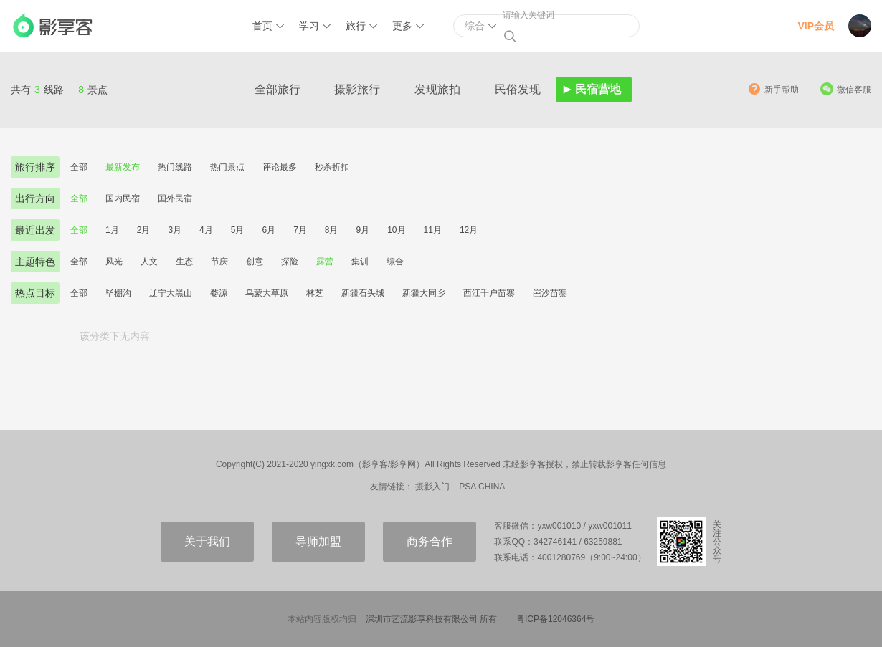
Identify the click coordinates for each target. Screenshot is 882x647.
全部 (78, 167)
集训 (360, 262)
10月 (396, 230)
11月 (433, 230)
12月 (469, 230)
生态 (184, 262)
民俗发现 (518, 89)
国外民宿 (175, 198)
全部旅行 (277, 89)
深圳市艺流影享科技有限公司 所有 (431, 619)
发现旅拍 (437, 89)
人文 (149, 262)
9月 (363, 230)
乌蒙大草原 (266, 293)
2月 (144, 230)
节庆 (219, 262)
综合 (395, 262)
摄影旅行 (357, 89)
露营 (324, 262)
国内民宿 (122, 198)
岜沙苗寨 (550, 293)
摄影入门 (432, 486)
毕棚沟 (118, 293)
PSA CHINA (482, 486)
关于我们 (207, 541)
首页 (262, 26)
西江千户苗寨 (489, 293)
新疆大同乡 (423, 293)
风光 (114, 262)
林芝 (314, 293)
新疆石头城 (362, 293)
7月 (300, 230)
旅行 (356, 26)
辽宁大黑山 (170, 293)
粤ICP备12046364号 (555, 619)
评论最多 (279, 167)
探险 (289, 262)
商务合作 (429, 541)
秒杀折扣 (332, 167)
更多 (402, 26)
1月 (112, 230)
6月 (268, 230)
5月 (238, 230)
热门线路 (175, 167)
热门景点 (227, 167)
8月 (331, 230)
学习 (309, 26)
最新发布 (122, 167)
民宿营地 (598, 89)
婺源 (218, 293)
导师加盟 (318, 541)
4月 (206, 230)
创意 (254, 262)
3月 (174, 230)
